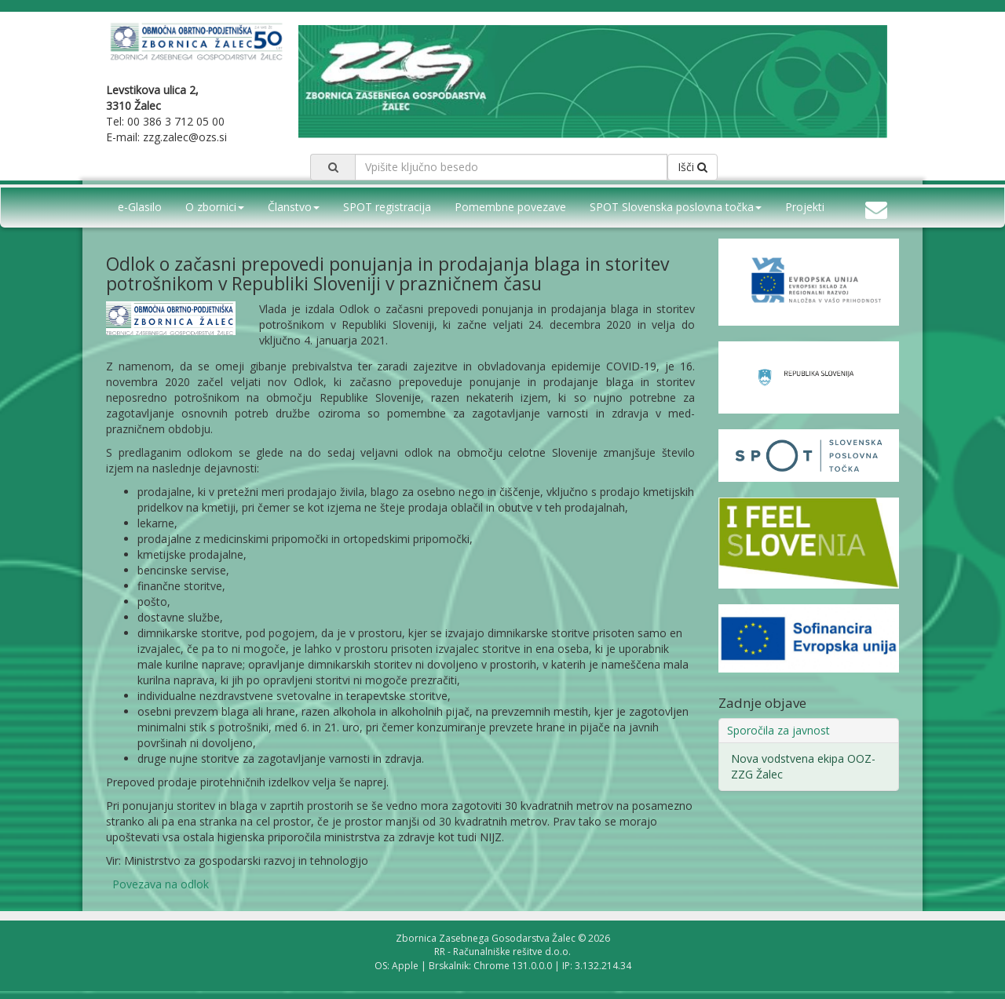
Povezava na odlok (160, 884)
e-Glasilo (140, 206)
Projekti (804, 206)
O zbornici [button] (214, 206)
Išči (692, 166)
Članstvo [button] (294, 206)
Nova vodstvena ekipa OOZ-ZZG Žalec (803, 766)
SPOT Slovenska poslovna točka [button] (676, 206)
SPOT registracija (387, 206)
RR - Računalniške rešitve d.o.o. (502, 951)
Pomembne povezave (510, 206)
